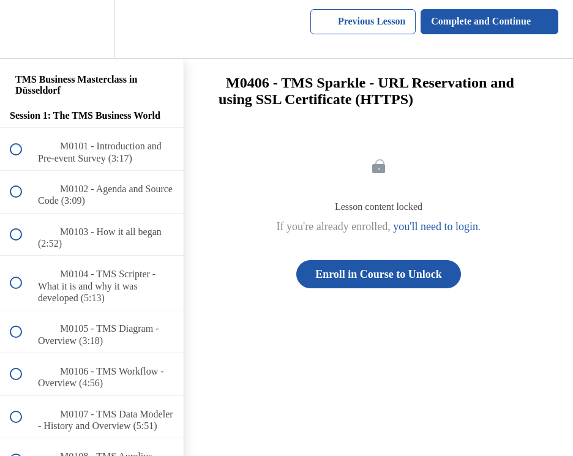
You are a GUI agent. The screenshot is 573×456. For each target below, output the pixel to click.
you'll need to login (435, 226)
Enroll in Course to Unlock (378, 274)
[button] (22, 29)
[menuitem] (91, 29)
